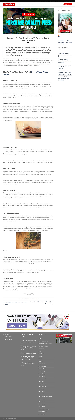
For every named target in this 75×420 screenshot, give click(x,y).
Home (20, 4)
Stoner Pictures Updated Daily (45, 396)
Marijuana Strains (42, 368)
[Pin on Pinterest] (31, 294)
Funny (39, 358)
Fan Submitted (41, 353)
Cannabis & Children (43, 341)
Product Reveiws (42, 373)
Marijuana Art (41, 363)
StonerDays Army (54, 1)
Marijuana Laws (42, 366)
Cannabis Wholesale (43, 346)
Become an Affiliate (7, 339)
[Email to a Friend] (28, 294)
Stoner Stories (41, 401)
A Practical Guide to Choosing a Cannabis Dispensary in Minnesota (64, 66)
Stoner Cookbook (42, 386)
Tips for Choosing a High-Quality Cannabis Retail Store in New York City (65, 42)
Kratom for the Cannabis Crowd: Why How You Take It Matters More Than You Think (65, 72)
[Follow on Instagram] (66, 1)
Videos (28, 4)
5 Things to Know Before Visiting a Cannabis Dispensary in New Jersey (65, 60)
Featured (40, 356)
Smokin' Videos (41, 376)
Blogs (28, 298)
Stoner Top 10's (42, 404)
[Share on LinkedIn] (33, 294)
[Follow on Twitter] (67, 1)
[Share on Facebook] (24, 294)
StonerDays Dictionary (43, 409)
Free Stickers (35, 1)
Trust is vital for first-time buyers (10, 215)
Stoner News (41, 394)
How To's (40, 361)
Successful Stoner (42, 411)
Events (40, 351)
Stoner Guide (41, 391)
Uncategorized (41, 414)
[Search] (17, 4)
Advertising (61, 1)
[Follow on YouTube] (71, 1)
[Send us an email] (68, 1)
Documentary (41, 348)
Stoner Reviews (41, 399)
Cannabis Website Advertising (45, 343)
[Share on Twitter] (26, 294)
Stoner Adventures (42, 378)
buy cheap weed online (32, 63)
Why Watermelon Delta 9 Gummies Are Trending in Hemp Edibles (63, 78)
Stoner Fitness (41, 388)
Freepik (5, 140)
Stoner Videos (41, 406)
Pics (23, 4)
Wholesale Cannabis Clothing (44, 1)
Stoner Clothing (42, 383)
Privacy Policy (6, 334)
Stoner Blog (34, 4)
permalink (36, 298)
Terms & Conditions (7, 336)
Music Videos (41, 371)
